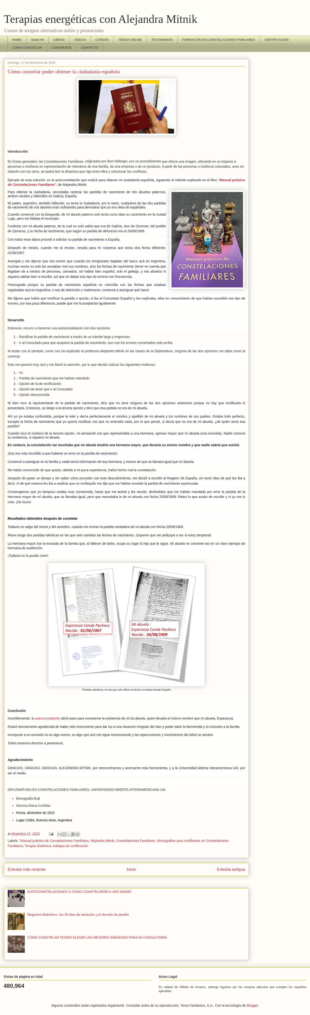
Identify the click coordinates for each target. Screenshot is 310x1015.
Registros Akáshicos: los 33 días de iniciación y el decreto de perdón (78, 915)
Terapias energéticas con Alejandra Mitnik (100, 19)
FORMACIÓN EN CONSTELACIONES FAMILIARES (218, 39)
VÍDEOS (80, 39)
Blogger (252, 1005)
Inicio (131, 869)
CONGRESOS (61, 47)
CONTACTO (89, 47)
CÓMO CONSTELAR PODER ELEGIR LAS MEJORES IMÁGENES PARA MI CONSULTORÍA (97, 937)
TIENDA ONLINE (130, 39)
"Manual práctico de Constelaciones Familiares (54, 841)
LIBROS (59, 39)
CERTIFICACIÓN (276, 39)
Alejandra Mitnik (102, 841)
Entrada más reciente (27, 869)
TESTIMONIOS (162, 39)
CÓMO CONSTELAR (27, 47)
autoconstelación (47, 718)
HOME (17, 39)
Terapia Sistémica (38, 846)
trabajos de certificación (70, 846)
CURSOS (102, 39)
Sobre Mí (37, 39)
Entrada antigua (231, 869)
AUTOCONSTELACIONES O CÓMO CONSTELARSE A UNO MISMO (79, 892)
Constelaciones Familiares (135, 841)
